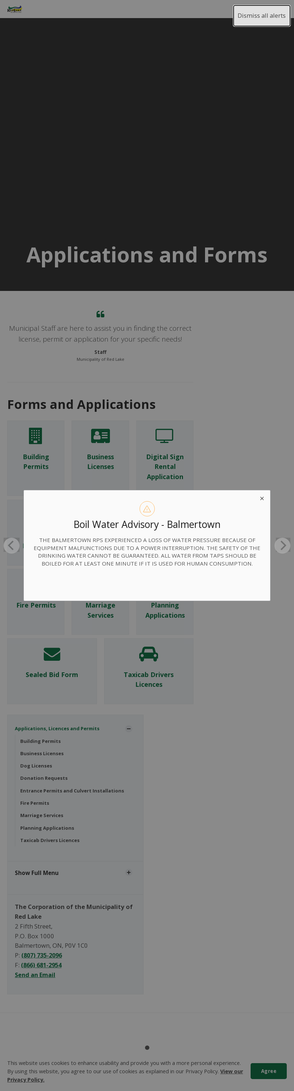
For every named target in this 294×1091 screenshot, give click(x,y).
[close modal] (261, 498)
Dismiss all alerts (262, 15)
